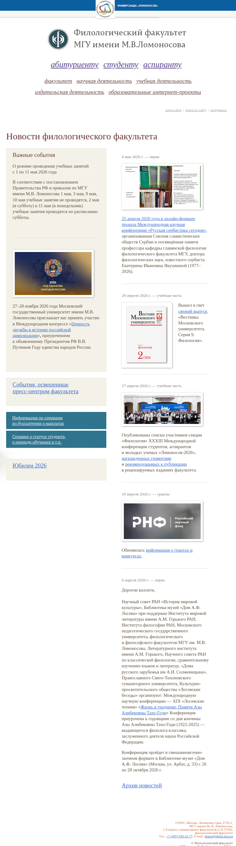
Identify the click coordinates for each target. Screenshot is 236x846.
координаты (218, 110)
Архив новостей (142, 785)
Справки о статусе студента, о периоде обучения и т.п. (39, 439)
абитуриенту (74, 64)
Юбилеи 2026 (29, 465)
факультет (58, 81)
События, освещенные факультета (46, 387)
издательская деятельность (69, 92)
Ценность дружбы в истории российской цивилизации (51, 329)
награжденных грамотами (146, 458)
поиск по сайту (195, 110)
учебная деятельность (164, 81)
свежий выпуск (192, 311)
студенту (121, 64)
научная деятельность (104, 81)
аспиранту (162, 64)
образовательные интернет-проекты (154, 92)
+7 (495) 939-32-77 (179, 836)
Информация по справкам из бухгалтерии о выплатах (38, 420)
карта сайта (174, 110)
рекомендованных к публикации (156, 464)
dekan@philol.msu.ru (219, 836)
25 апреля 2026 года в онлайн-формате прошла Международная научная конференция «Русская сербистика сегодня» (164, 224)
